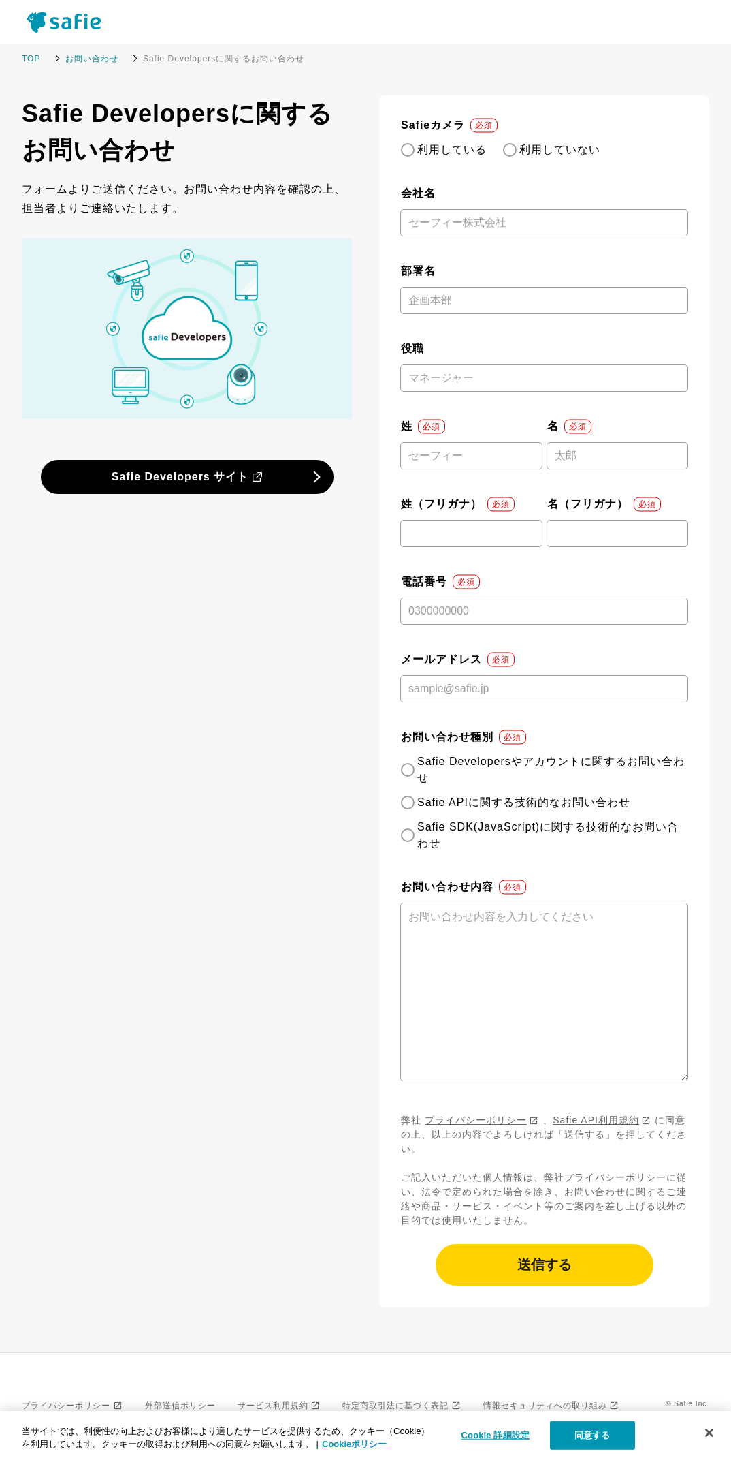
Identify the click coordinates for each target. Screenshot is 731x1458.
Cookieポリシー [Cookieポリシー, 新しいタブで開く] (354, 1444)
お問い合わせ (91, 58)
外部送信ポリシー (180, 1405)
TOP (31, 58)
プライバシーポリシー (476, 1120)
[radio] (444, 150)
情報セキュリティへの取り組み (545, 1405)
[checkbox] (544, 150)
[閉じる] (709, 1433)
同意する (592, 1435)
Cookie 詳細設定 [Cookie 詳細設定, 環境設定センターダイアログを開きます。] (495, 1435)
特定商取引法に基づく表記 (395, 1405)
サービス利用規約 (273, 1405)
